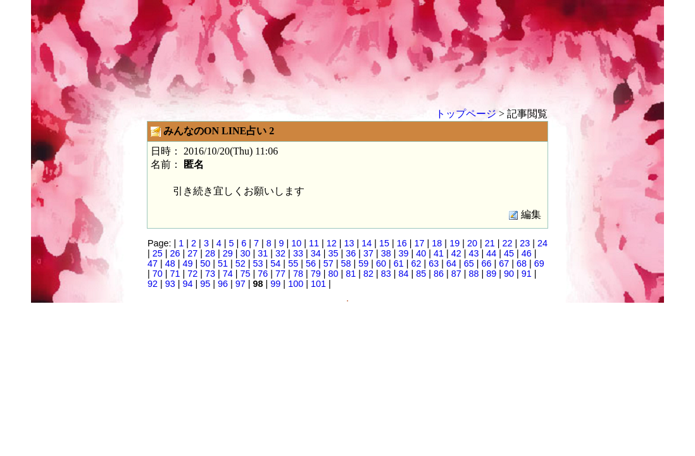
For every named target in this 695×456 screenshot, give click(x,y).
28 (210, 253)
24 (542, 243)
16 (402, 243)
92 (152, 284)
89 (491, 274)
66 (487, 263)
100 (295, 284)
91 (527, 274)
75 (246, 274)
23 (525, 243)
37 (368, 253)
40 (421, 253)
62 (416, 263)
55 (293, 263)
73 (210, 274)
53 (258, 263)
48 (170, 263)
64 (451, 263)
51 (223, 263)
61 (399, 263)
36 (351, 253)
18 (437, 243)
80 (333, 274)
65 (469, 263)
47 (152, 263)
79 (316, 274)
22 (507, 243)
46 (527, 253)
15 (384, 243)
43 (474, 253)
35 (333, 253)
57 (328, 263)
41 (439, 253)
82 (368, 274)
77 (280, 274)
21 (490, 243)
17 (420, 243)
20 (472, 243)
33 (298, 253)
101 (318, 284)
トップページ (465, 113)
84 (403, 274)
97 (240, 284)
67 (504, 263)
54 (275, 263)
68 (522, 263)
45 (509, 253)
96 (223, 284)
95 (205, 284)
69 (539, 263)
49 (188, 263)
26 (175, 253)
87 (456, 274)
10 (296, 243)
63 (434, 263)
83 (386, 274)
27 (192, 253)
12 (332, 243)
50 (205, 263)
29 (228, 253)
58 (346, 263)
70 (158, 274)
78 (298, 274)
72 (192, 274)
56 (311, 263)
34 (316, 253)
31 (263, 253)
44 (491, 253)
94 (188, 284)
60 (381, 263)
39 (403, 253)
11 (314, 243)
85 (421, 274)
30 (246, 253)
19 (454, 243)
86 (439, 274)
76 (263, 274)
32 (280, 253)
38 (386, 253)
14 (366, 243)
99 (275, 284)
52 (240, 263)
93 (170, 284)
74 (228, 274)
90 (509, 274)
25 (158, 253)
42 (456, 253)
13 (349, 243)
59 (363, 263)
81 (351, 274)
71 (175, 274)
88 (474, 274)
